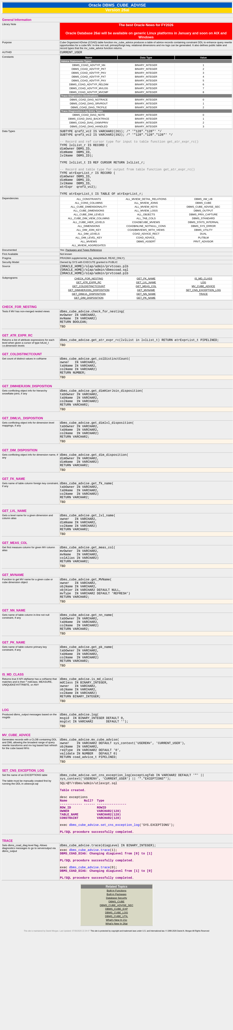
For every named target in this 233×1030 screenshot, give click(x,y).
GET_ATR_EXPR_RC (88, 297)
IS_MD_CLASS (203, 293)
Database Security (116, 986)
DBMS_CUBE (117, 990)
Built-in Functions (116, 979)
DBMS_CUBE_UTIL (116, 1005)
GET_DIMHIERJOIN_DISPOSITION (88, 304)
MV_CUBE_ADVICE (203, 300)
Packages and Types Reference (83, 264)
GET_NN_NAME (146, 308)
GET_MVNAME (146, 304)
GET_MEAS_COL (146, 300)
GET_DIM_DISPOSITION (89, 312)
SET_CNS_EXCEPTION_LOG (203, 304)
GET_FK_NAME (146, 293)
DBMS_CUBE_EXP (116, 997)
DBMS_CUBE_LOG (116, 1001)
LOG (203, 297)
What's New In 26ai (116, 1012)
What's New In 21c (116, 1008)
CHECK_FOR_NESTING (88, 293)
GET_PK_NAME (146, 312)
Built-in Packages (117, 983)
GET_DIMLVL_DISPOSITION (89, 308)
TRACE (203, 308)
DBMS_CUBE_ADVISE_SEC (116, 994)
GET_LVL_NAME (146, 297)
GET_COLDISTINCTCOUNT (88, 300)
